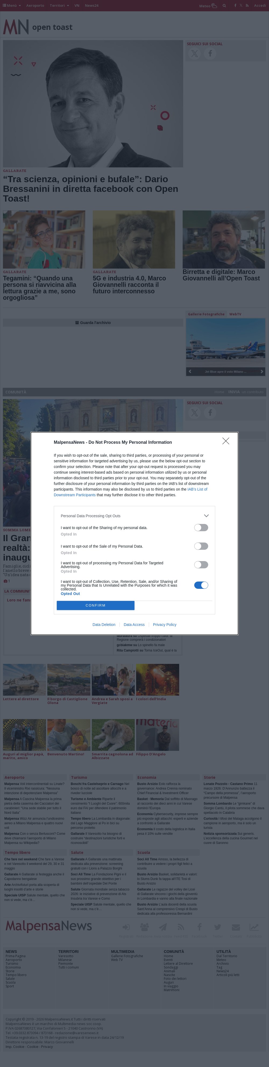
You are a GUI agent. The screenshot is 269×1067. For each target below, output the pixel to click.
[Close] (227, 443)
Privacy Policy (164, 624)
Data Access (134, 624)
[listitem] (134, 516)
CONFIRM (96, 606)
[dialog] (134, 533)
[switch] (201, 527)
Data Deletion (104, 624)
